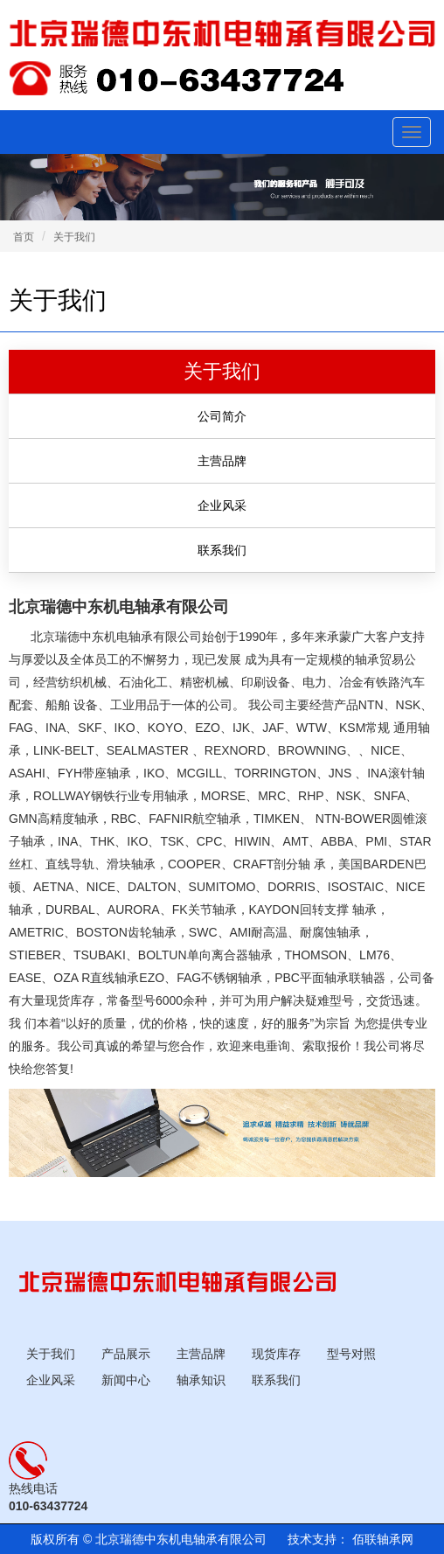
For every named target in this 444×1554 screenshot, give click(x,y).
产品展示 (125, 1354)
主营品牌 (201, 1354)
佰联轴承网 (381, 1539)
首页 (23, 237)
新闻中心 (125, 1380)
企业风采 (50, 1380)
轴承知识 (201, 1380)
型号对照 (351, 1354)
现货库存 (276, 1354)
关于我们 (74, 237)
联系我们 (276, 1380)
